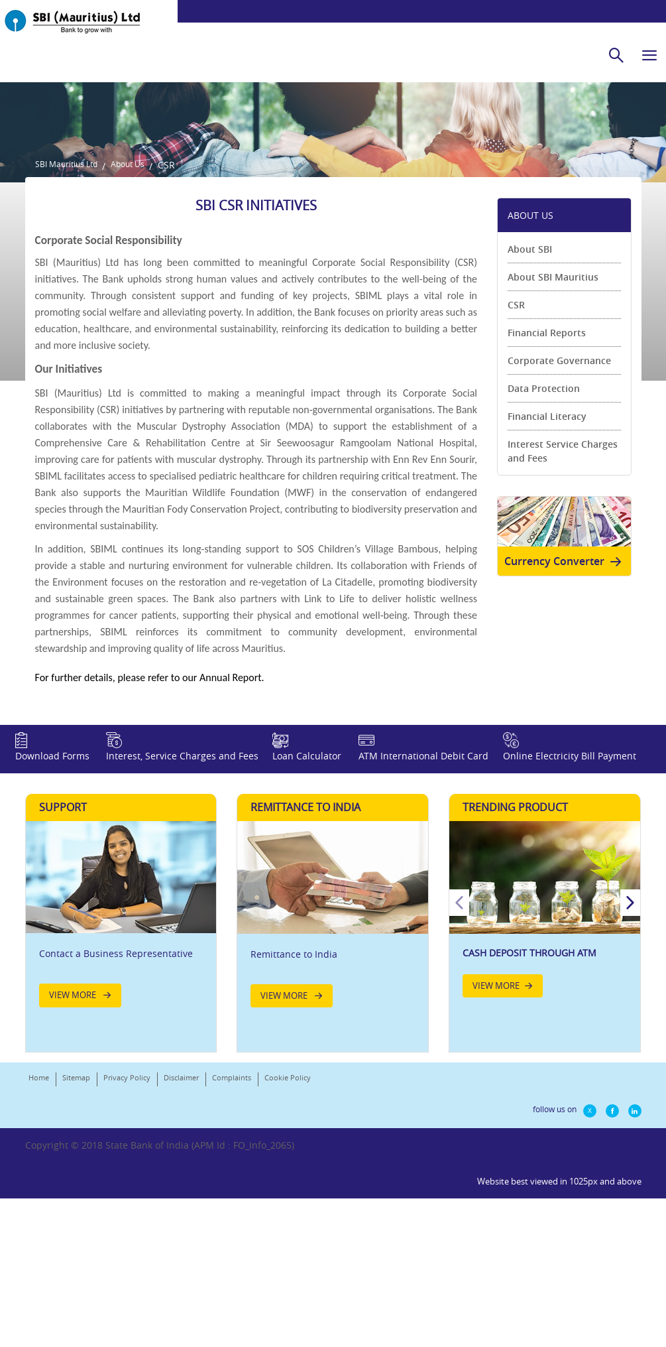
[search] (616, 55)
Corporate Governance (559, 511)
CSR (516, 455)
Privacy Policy (126, 1276)
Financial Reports (547, 483)
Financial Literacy (547, 566)
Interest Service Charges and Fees (563, 601)
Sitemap (76, 1276)
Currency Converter (565, 721)
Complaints (231, 1276)
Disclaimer (181, 1276)
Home (38, 1276)
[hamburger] (649, 55)
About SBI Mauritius (553, 427)
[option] (544, 1105)
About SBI (530, 399)
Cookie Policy (287, 1276)
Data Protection (544, 539)
